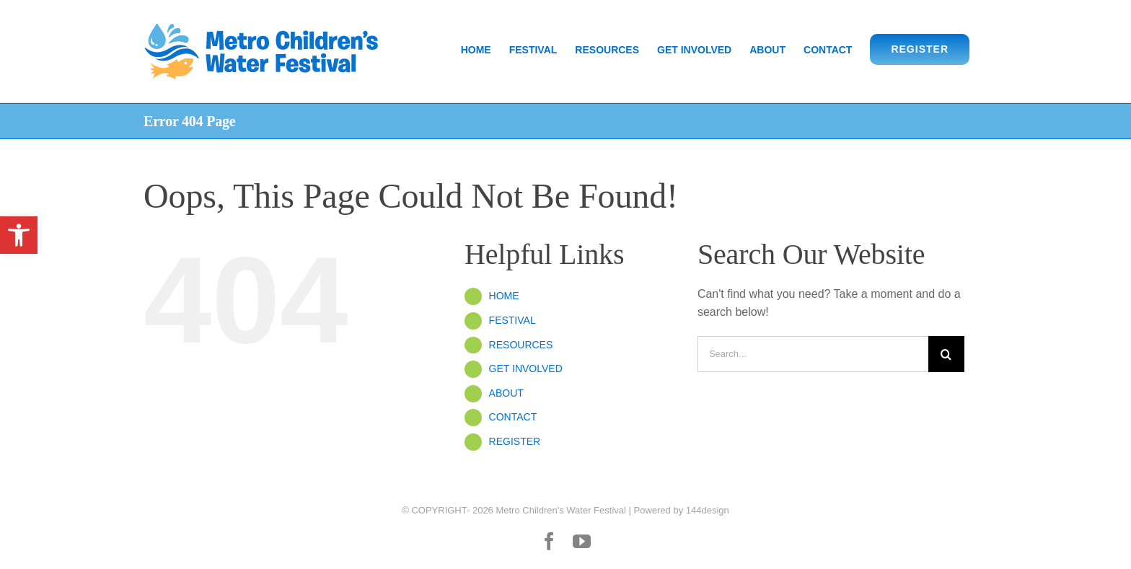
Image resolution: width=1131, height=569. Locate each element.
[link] (19, 235)
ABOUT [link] (506, 393)
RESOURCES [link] (521, 344)
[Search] (946, 354)
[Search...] (812, 354)
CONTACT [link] (513, 417)
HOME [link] (504, 295)
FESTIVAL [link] (512, 320)
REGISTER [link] (515, 441)
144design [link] (707, 510)
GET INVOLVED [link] (526, 368)
